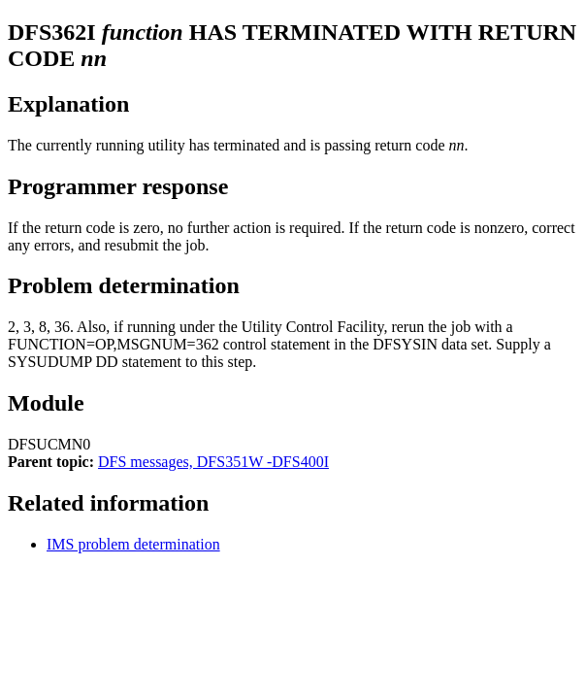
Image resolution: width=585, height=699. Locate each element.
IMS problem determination (133, 544)
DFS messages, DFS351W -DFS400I (213, 461)
